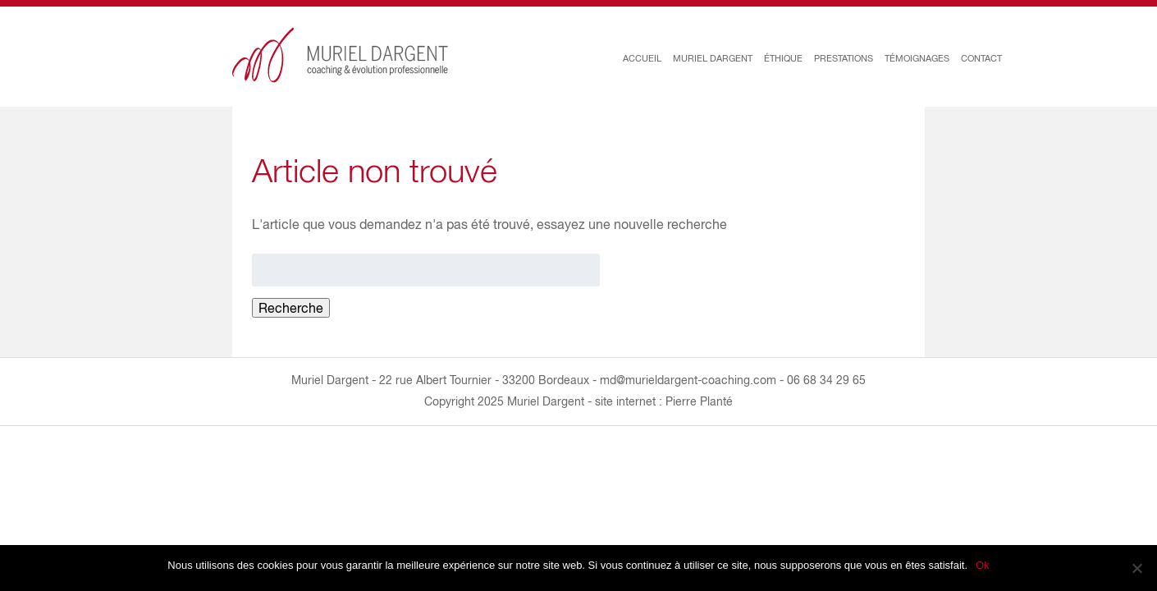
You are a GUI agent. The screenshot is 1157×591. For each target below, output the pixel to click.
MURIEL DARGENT (712, 58)
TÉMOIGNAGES (917, 58)
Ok (983, 565)
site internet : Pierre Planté (664, 401)
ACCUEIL (642, 58)
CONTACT (981, 58)
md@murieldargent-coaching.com (688, 380)
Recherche (290, 307)
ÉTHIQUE (783, 58)
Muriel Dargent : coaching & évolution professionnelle (340, 55)
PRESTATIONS (843, 58)
